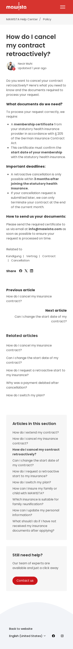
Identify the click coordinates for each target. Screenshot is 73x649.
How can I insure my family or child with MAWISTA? (34, 490)
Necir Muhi (25, 64)
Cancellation (20, 260)
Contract (49, 256)
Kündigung (13, 256)
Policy (47, 19)
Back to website (21, 629)
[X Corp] (26, 271)
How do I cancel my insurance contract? (29, 347)
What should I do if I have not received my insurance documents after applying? (34, 526)
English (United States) (27, 636)
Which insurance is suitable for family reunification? (35, 501)
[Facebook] (20, 271)
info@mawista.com (45, 229)
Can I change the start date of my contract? (32, 360)
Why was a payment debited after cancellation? (32, 385)
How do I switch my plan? (25, 395)
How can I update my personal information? (35, 512)
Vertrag (31, 256)
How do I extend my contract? (35, 432)
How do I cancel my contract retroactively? (36, 451)
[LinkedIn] (31, 271)
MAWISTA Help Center (22, 19)
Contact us (25, 580)
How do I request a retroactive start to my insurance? (35, 372)
